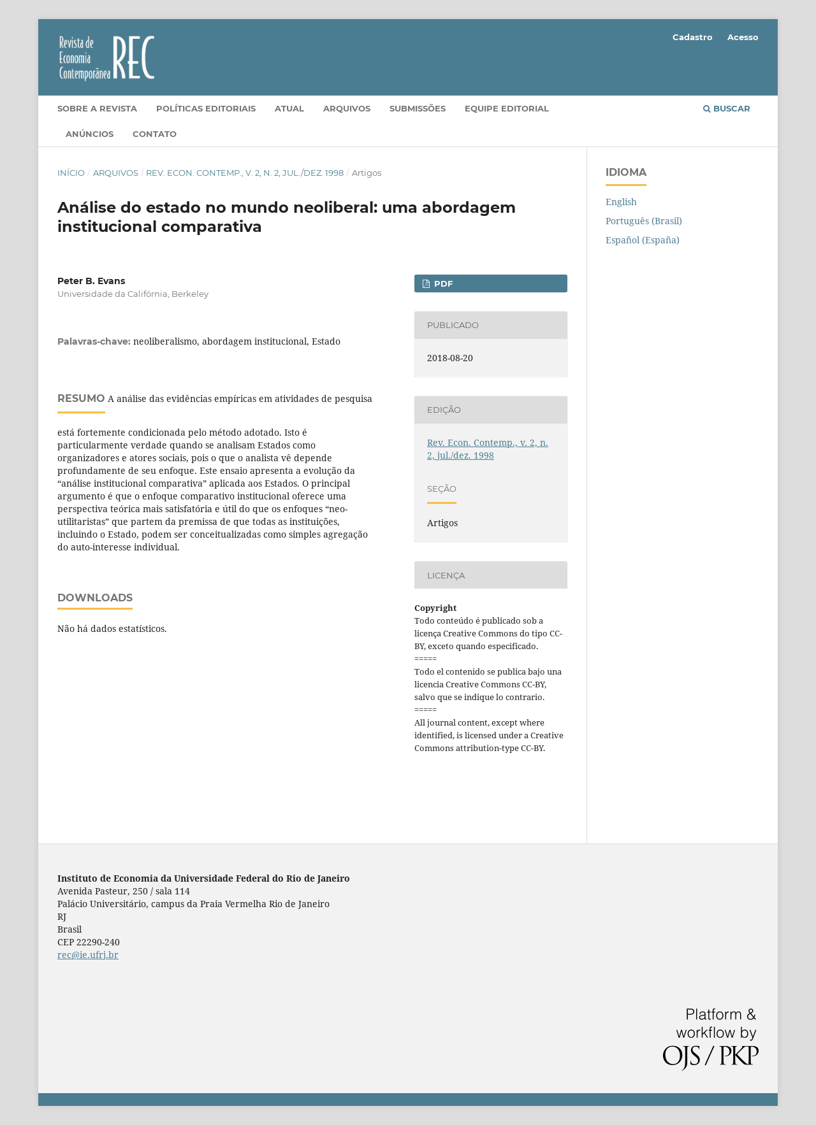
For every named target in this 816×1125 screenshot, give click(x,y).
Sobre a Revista (97, 108)
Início (71, 173)
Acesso (743, 37)
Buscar (726, 108)
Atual (289, 108)
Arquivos (346, 108)
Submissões (418, 108)
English (621, 202)
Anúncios (89, 134)
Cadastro (693, 37)
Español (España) (643, 240)
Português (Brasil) (644, 221)
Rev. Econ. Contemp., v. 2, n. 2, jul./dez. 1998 (245, 173)
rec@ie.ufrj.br (88, 955)
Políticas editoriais (206, 108)
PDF (442, 283)
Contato (155, 134)
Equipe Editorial (507, 108)
